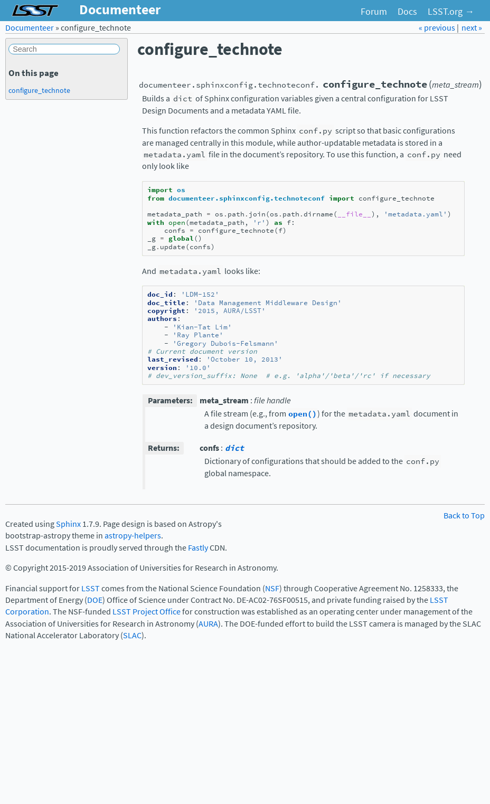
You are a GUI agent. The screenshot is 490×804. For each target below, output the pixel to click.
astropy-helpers (133, 535)
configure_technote (39, 90)
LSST (90, 588)
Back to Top (464, 515)
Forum (374, 11)
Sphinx (68, 523)
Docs (407, 11)
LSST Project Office (146, 611)
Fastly (198, 547)
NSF (272, 588)
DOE (94, 600)
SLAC (132, 635)
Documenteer (29, 27)
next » (471, 27)
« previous (438, 27)
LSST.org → (451, 11)
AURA (208, 623)
